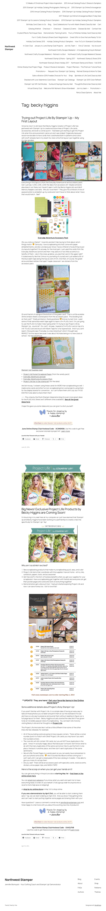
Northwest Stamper (10, 48)
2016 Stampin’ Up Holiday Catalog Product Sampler (81, 11)
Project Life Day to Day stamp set (36, 381)
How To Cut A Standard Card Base (88, 41)
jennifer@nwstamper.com (70, 802)
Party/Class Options (84, 92)
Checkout (46, 28)
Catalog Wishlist (34, 28)
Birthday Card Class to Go (36, 24)
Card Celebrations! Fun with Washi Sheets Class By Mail (74, 24)
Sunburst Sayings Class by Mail (61, 84)
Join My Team (70, 46)
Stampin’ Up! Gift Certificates (35, 84)
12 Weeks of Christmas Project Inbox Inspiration (44, 3)
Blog (49, 24)
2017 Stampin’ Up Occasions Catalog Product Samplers (38, 20)
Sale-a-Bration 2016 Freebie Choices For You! (49, 75)
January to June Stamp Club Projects (49, 46)
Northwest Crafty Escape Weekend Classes (84, 54)
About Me (97, 92)
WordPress (98, 905)
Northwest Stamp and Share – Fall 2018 (86, 63)
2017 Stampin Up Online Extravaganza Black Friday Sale (80, 16)
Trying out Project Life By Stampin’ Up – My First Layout (50, 119)
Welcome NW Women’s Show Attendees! (59, 88)
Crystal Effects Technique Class (29, 33)
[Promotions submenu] (45, 71)
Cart (99, 24)
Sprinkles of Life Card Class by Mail (88, 75)
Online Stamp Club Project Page (30, 67)
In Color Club (28, 46)
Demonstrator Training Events (55, 33)
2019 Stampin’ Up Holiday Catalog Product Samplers (81, 20)
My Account (96, 46)
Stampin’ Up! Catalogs (66, 80)
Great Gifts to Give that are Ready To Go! (85, 37)
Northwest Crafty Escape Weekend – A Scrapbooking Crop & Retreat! (74, 50)
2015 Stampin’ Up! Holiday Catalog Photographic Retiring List (46, 7)
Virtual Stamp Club (35, 88)
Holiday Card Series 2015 (35, 41)
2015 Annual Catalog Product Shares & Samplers (82, 3)
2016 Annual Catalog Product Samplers (45, 11)
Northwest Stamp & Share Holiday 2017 (54, 63)
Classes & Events (69, 28)
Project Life (57, 723)
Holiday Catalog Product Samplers (60, 41)
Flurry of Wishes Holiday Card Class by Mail (84, 33)
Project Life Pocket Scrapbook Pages (37, 374)
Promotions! (95, 88)
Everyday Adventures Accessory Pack (37, 379)
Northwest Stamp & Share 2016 (89, 58)
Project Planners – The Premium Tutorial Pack (84, 67)
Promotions (40, 71)
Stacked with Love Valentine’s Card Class (40, 80)
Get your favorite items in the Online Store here (65, 701)
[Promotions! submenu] (100, 88)
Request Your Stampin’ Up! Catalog (61, 71)
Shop (71, 75)
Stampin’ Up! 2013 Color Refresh (89, 80)
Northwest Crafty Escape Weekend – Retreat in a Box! (45, 54)
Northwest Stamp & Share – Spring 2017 (60, 58)
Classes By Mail (84, 28)
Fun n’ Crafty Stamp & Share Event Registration (50, 37)
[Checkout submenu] (51, 28)
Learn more (65, 431)
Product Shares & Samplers (54, 67)
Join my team (82, 88)
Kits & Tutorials (84, 46)
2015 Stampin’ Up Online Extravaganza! (86, 7)
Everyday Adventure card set (34, 376)
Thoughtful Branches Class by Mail (88, 84)
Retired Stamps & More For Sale (89, 71)
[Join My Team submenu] (76, 45)
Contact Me (96, 28)
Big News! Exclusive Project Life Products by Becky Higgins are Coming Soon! (51, 510)
